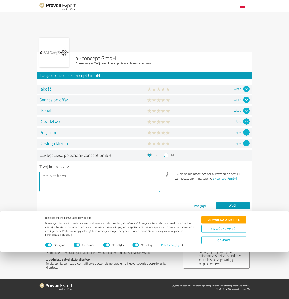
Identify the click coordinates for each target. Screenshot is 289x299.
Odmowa (224, 287)
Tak (156, 155)
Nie (173, 155)
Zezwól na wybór (224, 276)
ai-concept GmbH (225, 178)
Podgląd (200, 206)
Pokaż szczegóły (170, 292)
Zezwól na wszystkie (224, 267)
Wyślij (233, 205)
